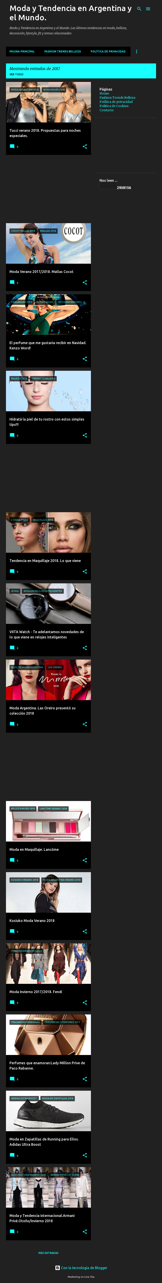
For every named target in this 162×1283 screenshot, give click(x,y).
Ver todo (16, 74)
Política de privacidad (108, 51)
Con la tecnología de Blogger (81, 1268)
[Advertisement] (47, 189)
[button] (84, 147)
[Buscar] (139, 9)
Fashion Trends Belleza (62, 51)
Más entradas (48, 1252)
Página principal (22, 51)
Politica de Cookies (114, 106)
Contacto (107, 110)
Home (104, 93)
